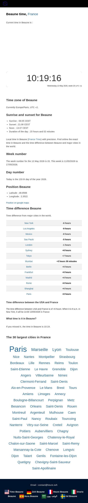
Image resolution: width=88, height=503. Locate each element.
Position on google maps (17, 203)
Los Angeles (28, 228)
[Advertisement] (44, 49)
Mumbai (29, 261)
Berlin (29, 267)
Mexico (29, 234)
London (28, 245)
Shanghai (28, 288)
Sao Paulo (29, 239)
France (33, 14)
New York (28, 223)
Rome (29, 283)
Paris (29, 294)
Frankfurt (29, 272)
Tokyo (29, 256)
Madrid (29, 277)
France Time (34, 139)
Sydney (28, 250)
